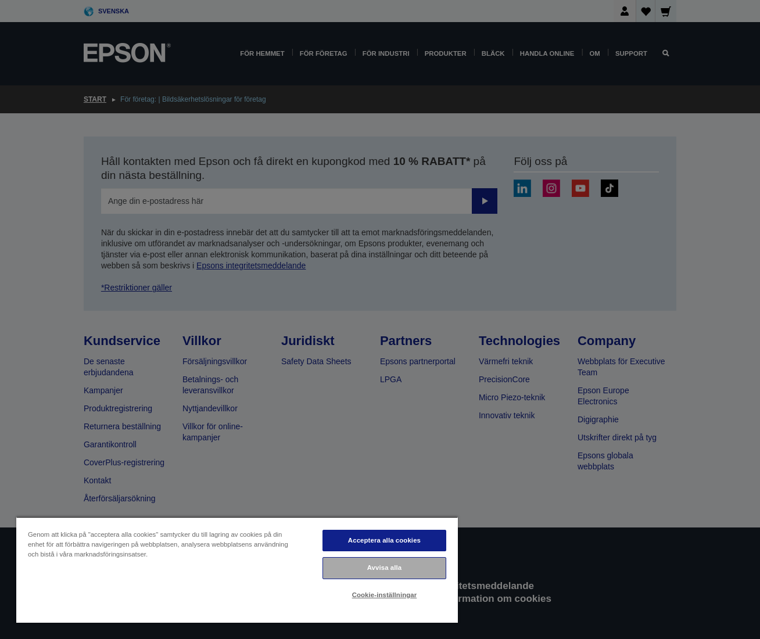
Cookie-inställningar (384, 594)
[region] (237, 569)
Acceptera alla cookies (384, 540)
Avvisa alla (384, 567)
